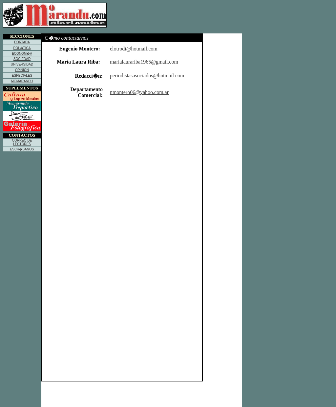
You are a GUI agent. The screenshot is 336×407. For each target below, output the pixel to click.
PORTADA (22, 42)
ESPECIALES (22, 75)
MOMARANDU (22, 81)
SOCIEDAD (22, 59)
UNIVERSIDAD (22, 64)
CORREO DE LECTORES (22, 142)
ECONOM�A (22, 53)
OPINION (22, 70)
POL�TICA (22, 48)
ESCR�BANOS (22, 149)
